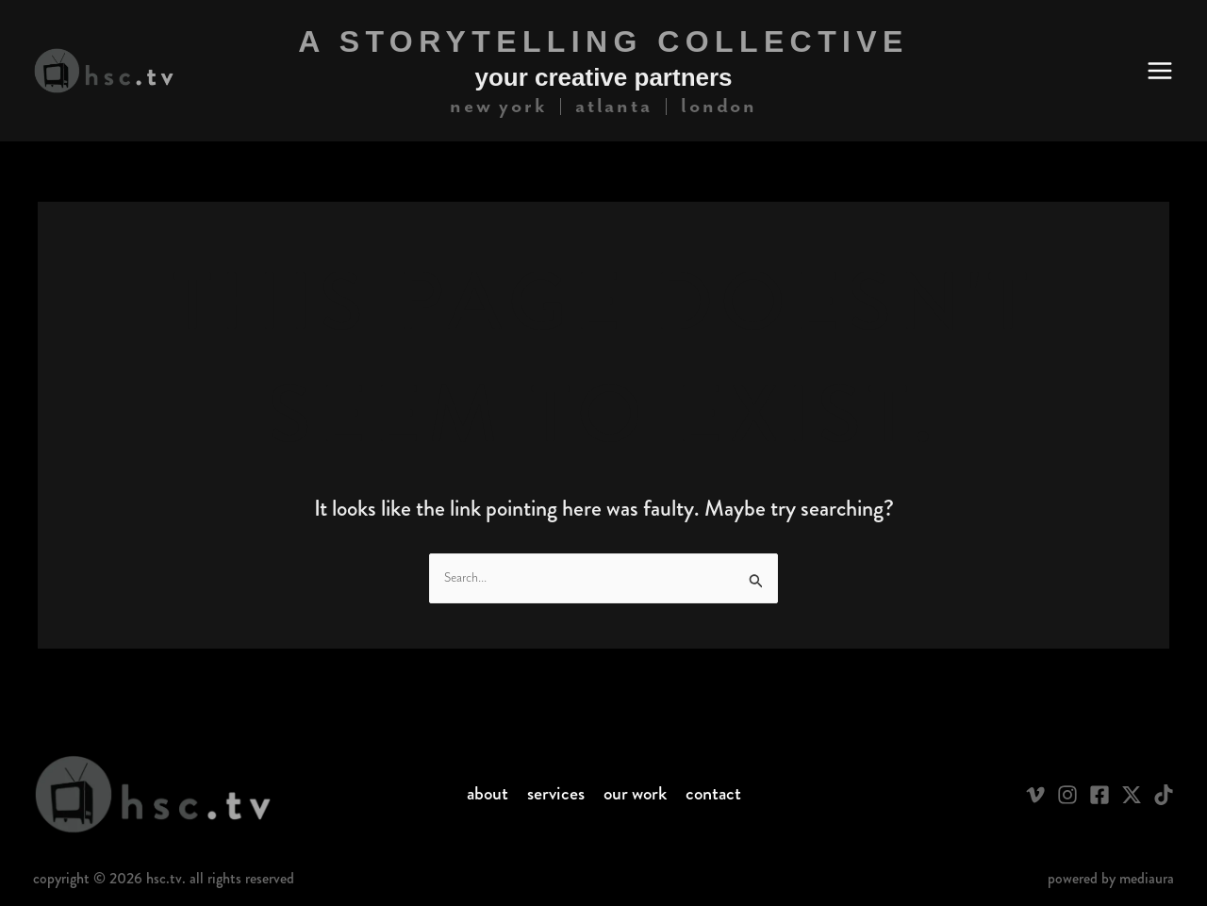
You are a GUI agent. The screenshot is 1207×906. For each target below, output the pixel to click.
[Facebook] (1099, 794)
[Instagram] (1067, 794)
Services (556, 794)
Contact (713, 794)
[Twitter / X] (1131, 794)
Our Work (635, 794)
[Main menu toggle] (1160, 70)
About (487, 794)
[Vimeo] (1035, 794)
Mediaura (1146, 878)
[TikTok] (1163, 794)
